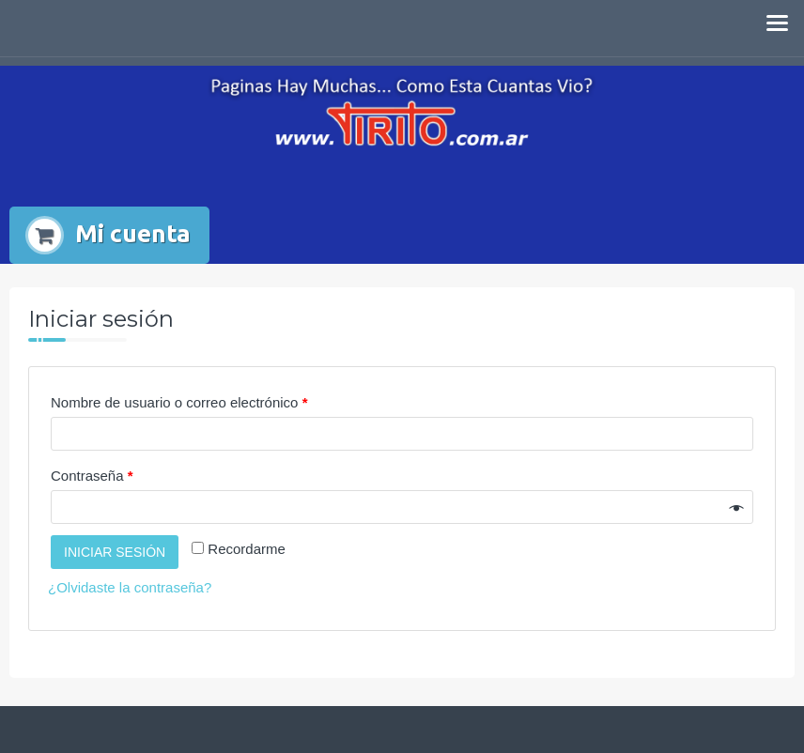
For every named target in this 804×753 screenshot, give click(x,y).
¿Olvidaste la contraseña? (129, 587)
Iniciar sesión (114, 552)
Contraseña (92, 476)
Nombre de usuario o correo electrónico (179, 402)
